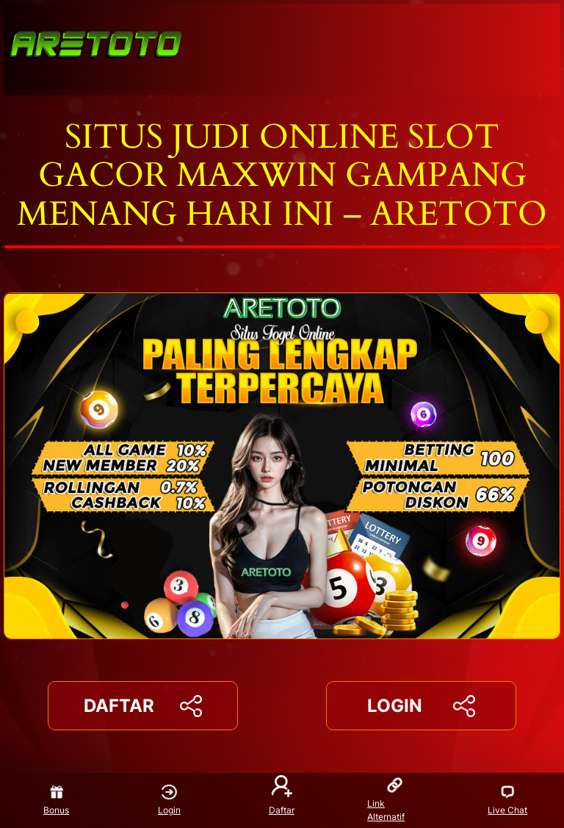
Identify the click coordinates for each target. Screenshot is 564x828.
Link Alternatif (386, 799)
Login (169, 800)
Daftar (281, 796)
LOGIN (420, 706)
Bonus (56, 800)
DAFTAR (142, 706)
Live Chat (507, 800)
